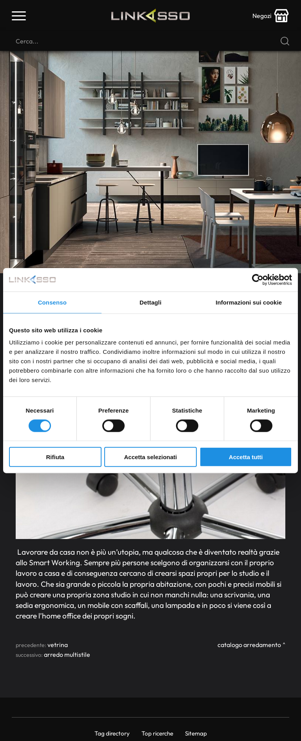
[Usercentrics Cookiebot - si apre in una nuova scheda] (257, 279)
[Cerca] (150, 41)
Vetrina (57, 645)
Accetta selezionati (150, 457)
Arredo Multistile (67, 654)
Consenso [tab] (52, 302)
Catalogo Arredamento (249, 645)
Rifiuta (55, 457)
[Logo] (150, 16)
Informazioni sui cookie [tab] (249, 302)
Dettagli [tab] (150, 302)
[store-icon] (270, 15)
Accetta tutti (246, 457)
